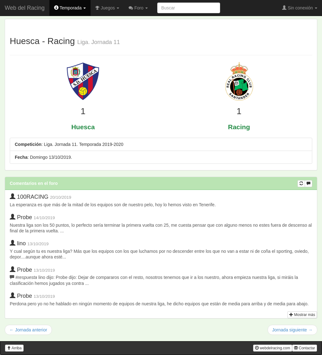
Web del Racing (25, 8)
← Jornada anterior (28, 329)
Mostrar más (302, 315)
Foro (138, 7)
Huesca (83, 126)
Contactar (304, 348)
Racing (239, 126)
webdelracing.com (272, 348)
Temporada (70, 7)
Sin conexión (299, 7)
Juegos (107, 7)
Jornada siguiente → (292, 329)
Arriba (14, 348)
